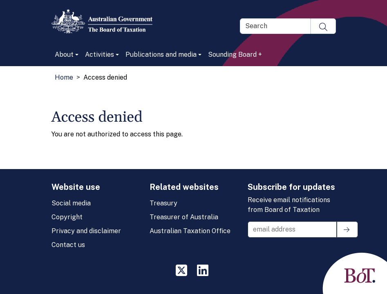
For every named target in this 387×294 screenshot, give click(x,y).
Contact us (68, 245)
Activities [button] (99, 54)
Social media (71, 203)
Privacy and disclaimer (86, 231)
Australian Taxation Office (190, 231)
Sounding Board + (235, 54)
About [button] (64, 54)
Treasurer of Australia (184, 217)
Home (64, 77)
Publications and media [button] (161, 54)
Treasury (163, 203)
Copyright (67, 217)
